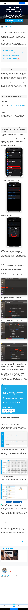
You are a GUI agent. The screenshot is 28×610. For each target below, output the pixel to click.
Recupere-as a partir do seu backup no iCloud (11, 55)
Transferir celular (10, 541)
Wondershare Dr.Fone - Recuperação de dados (16, 105)
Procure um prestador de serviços (9, 60)
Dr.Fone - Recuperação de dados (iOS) (12, 387)
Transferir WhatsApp (4, 541)
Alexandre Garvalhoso (7, 26)
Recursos (3, 575)
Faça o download (7, 410)
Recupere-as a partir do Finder (8, 56)
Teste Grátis (9, 20)
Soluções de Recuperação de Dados (15, 27)
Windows (9, 407)
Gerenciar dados (16, 541)
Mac (12, 407)
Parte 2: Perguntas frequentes (7, 50)
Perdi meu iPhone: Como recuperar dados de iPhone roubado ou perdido (11, 561)
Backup (21, 541)
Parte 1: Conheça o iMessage (7, 48)
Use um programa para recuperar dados (11, 58)
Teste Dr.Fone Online (14, 608)
